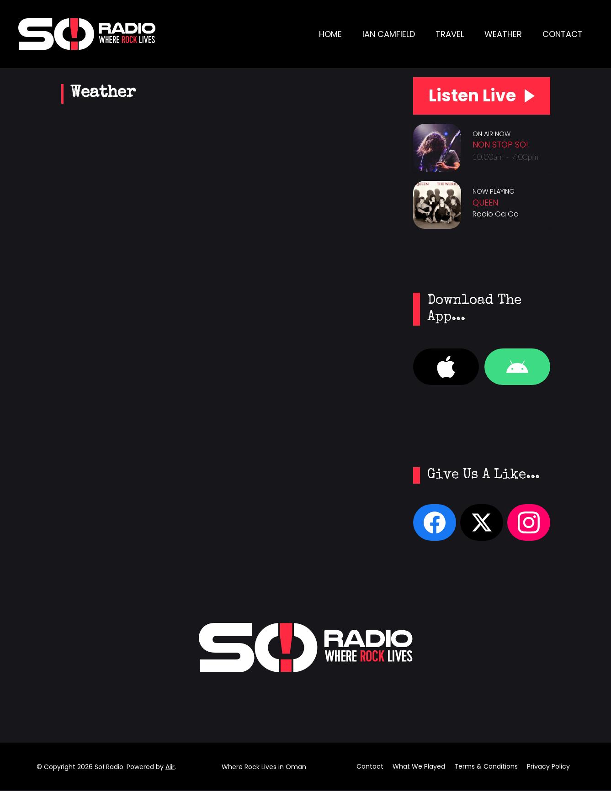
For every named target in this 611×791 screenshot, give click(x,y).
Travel (450, 34)
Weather (503, 34)
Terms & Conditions (486, 767)
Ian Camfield (388, 34)
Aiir (170, 767)
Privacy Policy (548, 767)
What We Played (419, 767)
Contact (562, 34)
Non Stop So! (500, 145)
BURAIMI (224, 384)
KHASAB (224, 307)
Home (330, 34)
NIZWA (224, 462)
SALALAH (224, 151)
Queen (485, 203)
